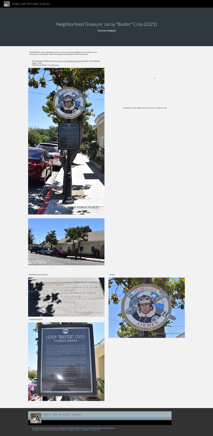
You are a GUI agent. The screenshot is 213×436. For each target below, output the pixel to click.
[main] (106, 27)
